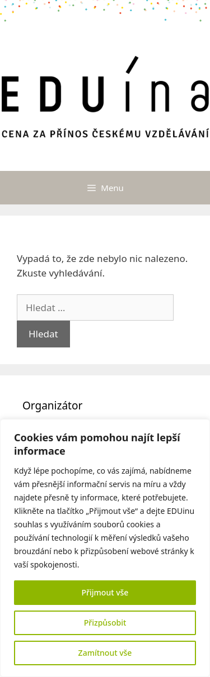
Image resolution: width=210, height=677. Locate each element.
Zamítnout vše (105, 652)
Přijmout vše (105, 592)
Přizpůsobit (105, 622)
